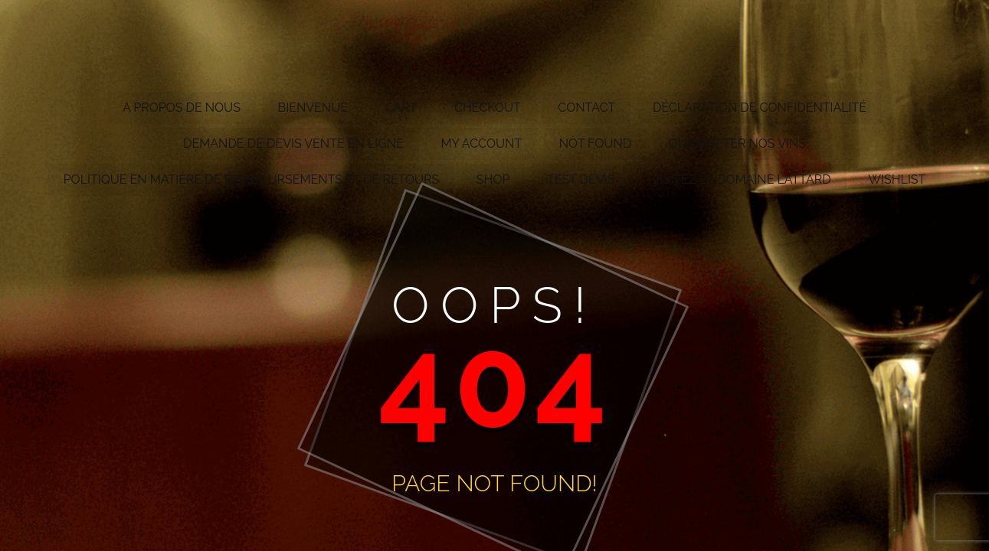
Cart (401, 107)
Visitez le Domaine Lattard (741, 179)
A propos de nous (182, 107)
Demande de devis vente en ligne (293, 143)
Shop (493, 179)
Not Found (595, 143)
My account (481, 143)
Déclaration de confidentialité (759, 107)
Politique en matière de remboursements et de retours (252, 179)
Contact (586, 107)
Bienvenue (313, 107)
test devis (580, 179)
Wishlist (896, 179)
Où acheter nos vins (737, 143)
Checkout (487, 107)
